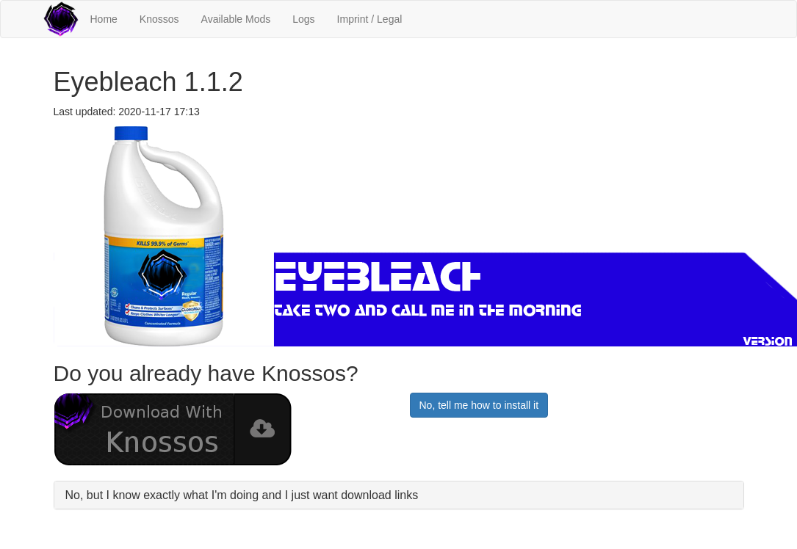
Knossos (159, 19)
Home (104, 19)
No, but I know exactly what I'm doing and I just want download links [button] (242, 495)
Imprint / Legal (370, 19)
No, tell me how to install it (479, 405)
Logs (303, 19)
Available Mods (236, 19)
